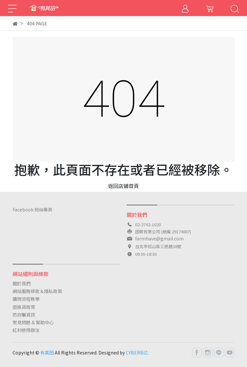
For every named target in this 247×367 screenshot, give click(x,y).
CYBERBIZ (137, 352)
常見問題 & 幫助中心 (33, 322)
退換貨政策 (24, 307)
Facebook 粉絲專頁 (32, 209)
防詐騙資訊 (24, 314)
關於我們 (22, 283)
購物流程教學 (26, 299)
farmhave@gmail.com (159, 238)
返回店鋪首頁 (123, 186)
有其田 (47, 352)
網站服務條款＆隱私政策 (37, 291)
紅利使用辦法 (26, 330)
